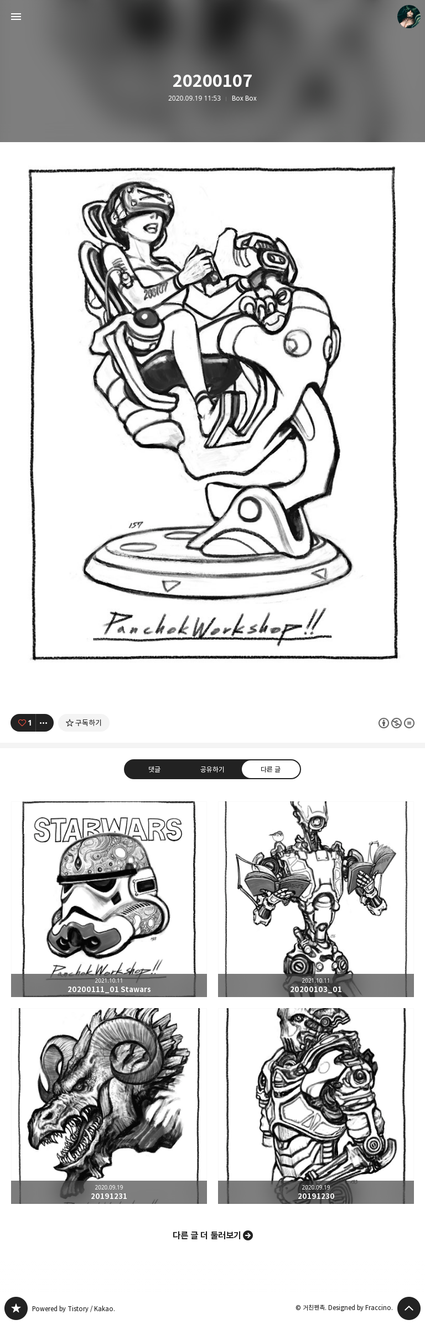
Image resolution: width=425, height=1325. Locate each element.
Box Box (244, 98)
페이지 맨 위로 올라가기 (409, 1308)
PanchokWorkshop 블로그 (16, 1308)
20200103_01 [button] (316, 899)
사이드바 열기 (16, 16)
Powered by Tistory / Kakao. (73, 1309)
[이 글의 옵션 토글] (45, 723)
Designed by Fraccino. (360, 1307)
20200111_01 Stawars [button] (109, 899)
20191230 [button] (316, 1106)
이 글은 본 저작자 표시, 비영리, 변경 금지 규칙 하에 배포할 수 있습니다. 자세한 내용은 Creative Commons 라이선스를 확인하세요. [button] (396, 723)
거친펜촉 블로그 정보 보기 (409, 16)
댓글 (154, 769)
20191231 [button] (109, 1106)
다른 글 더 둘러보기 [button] (207, 1235)
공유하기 (212, 769)
